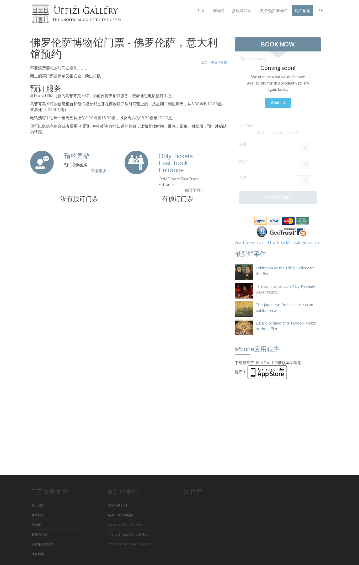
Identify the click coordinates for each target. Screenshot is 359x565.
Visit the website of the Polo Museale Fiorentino (277, 242)
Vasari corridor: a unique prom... (130, 544)
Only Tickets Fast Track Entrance (176, 163)
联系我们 (37, 515)
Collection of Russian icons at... (129, 524)
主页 (200, 10)
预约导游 (76, 156)
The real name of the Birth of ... (129, 534)
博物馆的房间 (117, 505)
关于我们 (37, 505)
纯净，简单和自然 (120, 515)
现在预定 (302, 10)
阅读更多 (100, 170)
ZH (321, 10)
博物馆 (218, 10)
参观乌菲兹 (241, 10)
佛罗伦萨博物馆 (273, 10)
